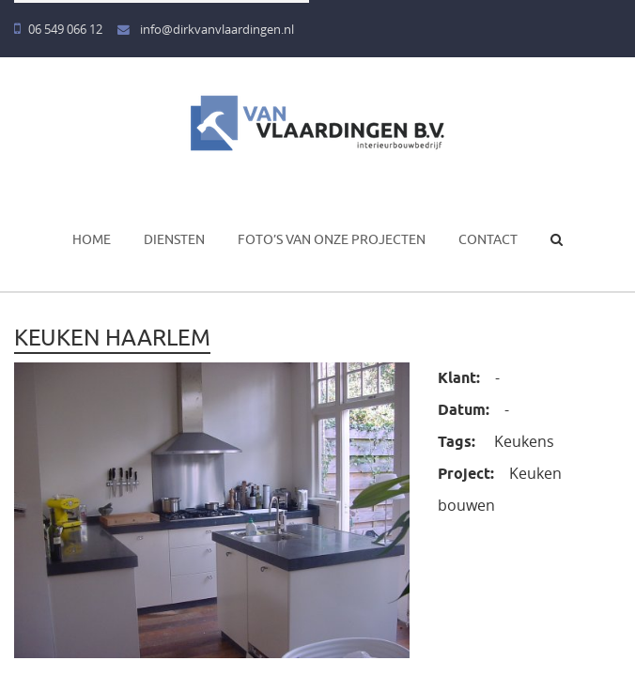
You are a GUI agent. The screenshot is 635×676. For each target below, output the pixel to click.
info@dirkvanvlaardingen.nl (205, 30)
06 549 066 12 (58, 30)
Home (91, 239)
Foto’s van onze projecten (332, 239)
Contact (488, 239)
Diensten (174, 239)
